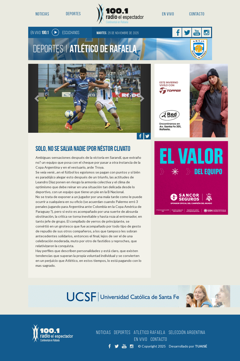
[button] (37, 98)
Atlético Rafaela (149, 332)
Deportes (73, 13)
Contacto (196, 14)
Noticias (42, 14)
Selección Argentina (187, 332)
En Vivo (168, 14)
